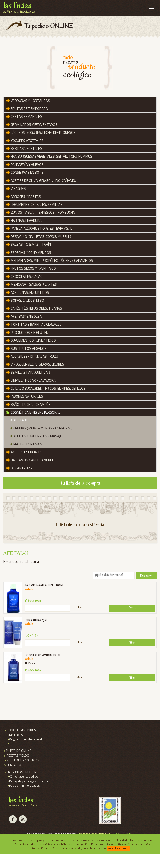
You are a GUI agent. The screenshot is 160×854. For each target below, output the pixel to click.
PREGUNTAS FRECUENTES (22, 772)
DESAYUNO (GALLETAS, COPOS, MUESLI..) (41, 236)
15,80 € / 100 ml (33, 600)
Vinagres (18, 188)
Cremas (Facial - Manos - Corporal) (42, 428)
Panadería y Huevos (27, 164)
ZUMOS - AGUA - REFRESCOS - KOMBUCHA (43, 212)
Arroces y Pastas (26, 196)
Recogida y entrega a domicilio (28, 781)
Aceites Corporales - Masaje (37, 436)
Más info (31, 663)
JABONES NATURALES (27, 396)
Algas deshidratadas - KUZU (34, 356)
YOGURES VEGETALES (27, 140)
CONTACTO (12, 764)
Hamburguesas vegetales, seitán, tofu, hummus (51, 156)
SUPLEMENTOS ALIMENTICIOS (33, 340)
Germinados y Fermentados (34, 124)
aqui (49, 848)
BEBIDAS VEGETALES (26, 148)
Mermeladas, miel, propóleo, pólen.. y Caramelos (52, 260)
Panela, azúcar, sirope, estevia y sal (41, 228)
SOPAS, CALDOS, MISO (27, 300)
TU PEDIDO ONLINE (17, 750)
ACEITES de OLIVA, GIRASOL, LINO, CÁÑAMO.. (44, 180)
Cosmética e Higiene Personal (35, 412)
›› (132, 607)
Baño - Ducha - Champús (31, 404)
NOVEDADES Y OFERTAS (21, 760)
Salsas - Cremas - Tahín (31, 244)
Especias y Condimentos (31, 252)
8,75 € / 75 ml (32, 635)
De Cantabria (22, 468)
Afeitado (20, 420)
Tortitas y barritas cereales (36, 324)
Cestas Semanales (26, 116)
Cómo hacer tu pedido (22, 776)
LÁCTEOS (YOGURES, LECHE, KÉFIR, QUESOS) (44, 132)
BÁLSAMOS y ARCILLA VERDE (32, 460)
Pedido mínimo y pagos (23, 785)
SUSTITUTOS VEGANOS (29, 348)
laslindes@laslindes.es (94, 833)
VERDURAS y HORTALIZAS (30, 100)
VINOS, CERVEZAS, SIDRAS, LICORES (37, 364)
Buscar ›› (146, 575)
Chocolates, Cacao (27, 276)
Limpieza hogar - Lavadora (33, 380)
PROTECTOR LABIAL (28, 444)
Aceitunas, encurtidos (30, 292)
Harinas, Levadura (26, 220)
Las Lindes (15, 734)
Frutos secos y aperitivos (33, 268)
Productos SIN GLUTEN (29, 332)
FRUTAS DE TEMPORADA (29, 108)
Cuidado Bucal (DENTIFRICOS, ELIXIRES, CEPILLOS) (49, 388)
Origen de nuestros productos (28, 739)
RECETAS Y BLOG (16, 755)
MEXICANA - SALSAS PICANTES (34, 284)
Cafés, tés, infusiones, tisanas (36, 308)
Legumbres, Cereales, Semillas (37, 204)
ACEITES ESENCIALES (26, 452)
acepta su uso (118, 848)
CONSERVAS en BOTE (27, 172)
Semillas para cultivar (30, 372)
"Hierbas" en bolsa (26, 316)
